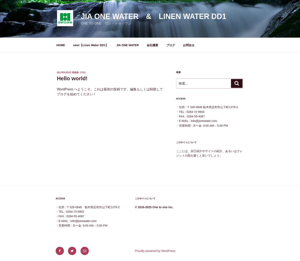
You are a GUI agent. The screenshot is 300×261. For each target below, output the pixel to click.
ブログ (170, 45)
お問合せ (189, 45)
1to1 (83, 72)
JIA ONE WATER (127, 45)
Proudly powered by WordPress (155, 251)
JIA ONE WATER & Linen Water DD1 (153, 16)
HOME (60, 45)
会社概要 (152, 45)
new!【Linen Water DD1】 (90, 45)
